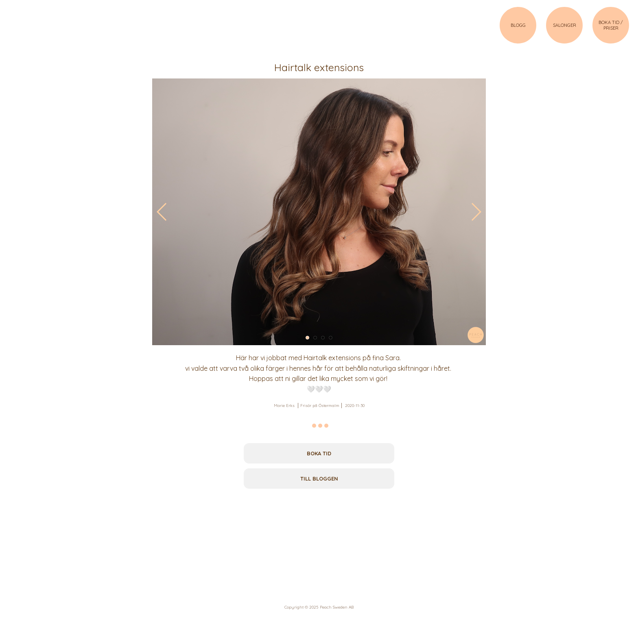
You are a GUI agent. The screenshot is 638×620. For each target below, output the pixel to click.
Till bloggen (319, 478)
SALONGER (564, 25)
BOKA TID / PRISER (611, 25)
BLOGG (518, 25)
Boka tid (319, 453)
